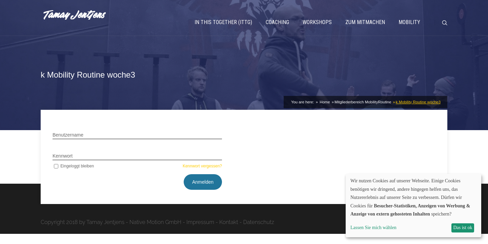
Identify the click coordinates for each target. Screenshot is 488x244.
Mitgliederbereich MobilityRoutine (362, 102)
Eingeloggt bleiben (73, 166)
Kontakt (228, 222)
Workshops (317, 22)
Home (324, 102)
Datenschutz (258, 222)
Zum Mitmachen (365, 22)
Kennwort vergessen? (202, 166)
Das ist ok (462, 227)
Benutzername (68, 135)
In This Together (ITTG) (223, 22)
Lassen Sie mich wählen (373, 227)
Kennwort (63, 156)
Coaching (277, 22)
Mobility (409, 22)
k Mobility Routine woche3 (418, 102)
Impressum (200, 222)
